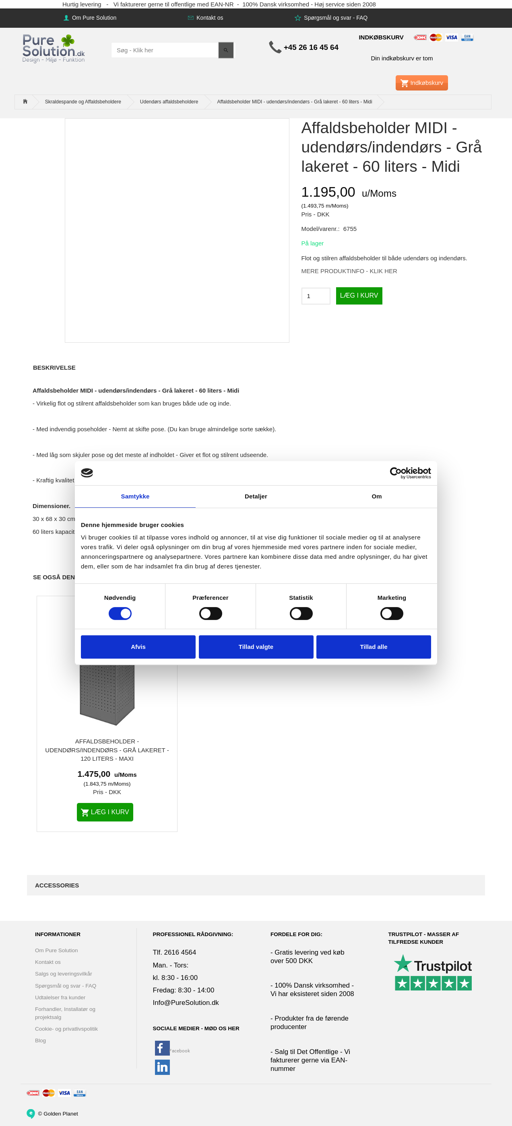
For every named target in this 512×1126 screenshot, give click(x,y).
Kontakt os (209, 17)
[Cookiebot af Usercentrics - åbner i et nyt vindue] (396, 473)
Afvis (138, 646)
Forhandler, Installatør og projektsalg (65, 1013)
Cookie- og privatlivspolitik (66, 1029)
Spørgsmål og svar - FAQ (334, 17)
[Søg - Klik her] (226, 50)
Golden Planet (60, 1113)
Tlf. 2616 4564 (174, 952)
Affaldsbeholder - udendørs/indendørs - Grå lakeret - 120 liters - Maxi (107, 750)
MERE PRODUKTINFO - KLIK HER (349, 271)
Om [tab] (377, 496)
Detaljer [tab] (256, 496)
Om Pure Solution (93, 17)
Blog (40, 1040)
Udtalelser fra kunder (60, 997)
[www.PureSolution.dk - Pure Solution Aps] (54, 48)
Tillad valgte (256, 646)
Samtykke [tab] (135, 496)
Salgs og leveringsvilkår (63, 974)
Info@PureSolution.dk (186, 1003)
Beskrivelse (54, 367)
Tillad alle (373, 646)
